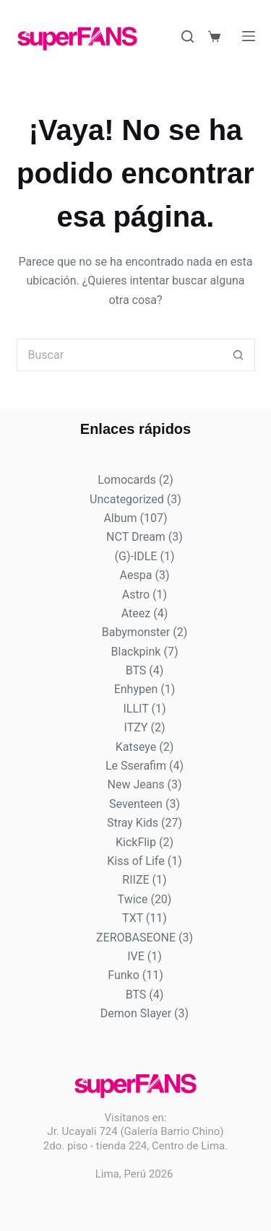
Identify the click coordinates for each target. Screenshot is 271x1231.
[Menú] (248, 36)
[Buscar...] (120, 355)
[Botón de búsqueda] (239, 355)
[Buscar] (187, 36)
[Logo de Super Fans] (77, 39)
